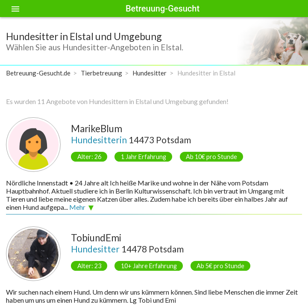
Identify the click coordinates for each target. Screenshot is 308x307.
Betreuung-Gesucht (162, 8)
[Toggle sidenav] (15, 8)
